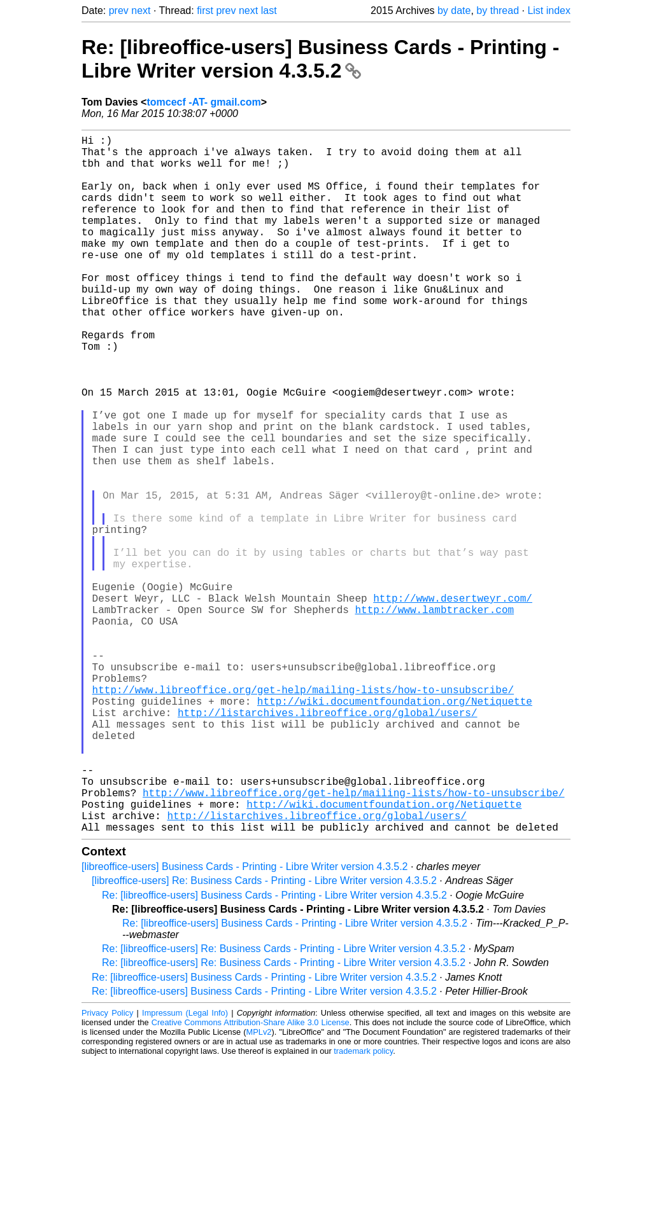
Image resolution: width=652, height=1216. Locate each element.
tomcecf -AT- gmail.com (203, 102)
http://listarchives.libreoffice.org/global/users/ (327, 842)
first (205, 10)
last (269, 10)
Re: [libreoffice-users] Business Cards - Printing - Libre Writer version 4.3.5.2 (320, 59)
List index (548, 10)
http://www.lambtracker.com (434, 716)
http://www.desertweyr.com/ (452, 702)
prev (119, 10)
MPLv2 (259, 1187)
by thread (497, 10)
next (140, 10)
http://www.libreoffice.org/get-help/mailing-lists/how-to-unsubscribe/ (303, 814)
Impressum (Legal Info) (185, 1168)
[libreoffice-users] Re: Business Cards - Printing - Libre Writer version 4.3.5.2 (264, 1035)
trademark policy (363, 1206)
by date (454, 10)
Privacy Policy (107, 1168)
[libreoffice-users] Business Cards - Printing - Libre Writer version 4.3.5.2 (245, 1021)
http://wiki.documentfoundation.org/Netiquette (394, 828)
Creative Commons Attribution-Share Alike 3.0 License (251, 1177)
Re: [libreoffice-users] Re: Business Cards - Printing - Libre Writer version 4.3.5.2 (283, 1103)
